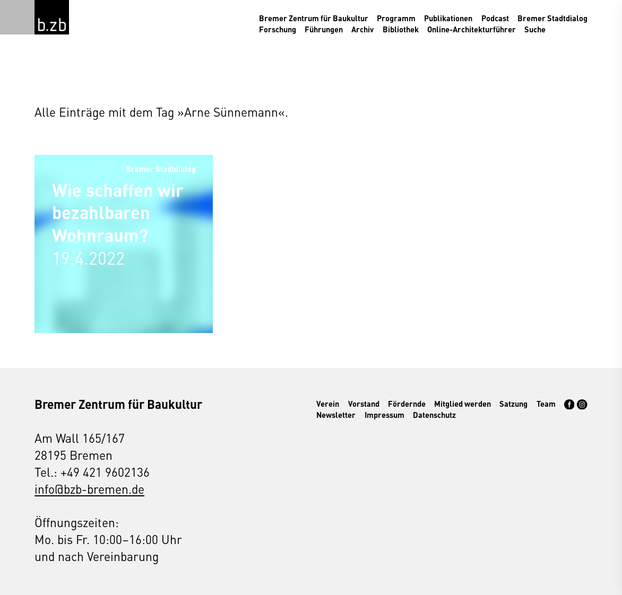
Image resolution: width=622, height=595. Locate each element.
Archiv (362, 29)
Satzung (513, 403)
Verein (327, 403)
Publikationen (448, 18)
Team (546, 403)
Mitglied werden (462, 403)
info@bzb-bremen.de (89, 488)
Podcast (495, 18)
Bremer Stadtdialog (552, 18)
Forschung (277, 29)
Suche (535, 29)
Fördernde (407, 403)
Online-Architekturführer (471, 29)
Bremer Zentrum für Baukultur (313, 18)
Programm (396, 18)
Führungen (324, 29)
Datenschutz (434, 414)
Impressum (384, 414)
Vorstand (363, 403)
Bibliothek (401, 29)
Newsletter (336, 414)
